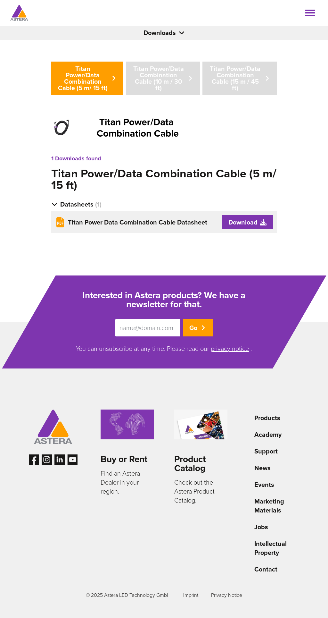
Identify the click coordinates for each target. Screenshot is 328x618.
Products (267, 418)
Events (264, 484)
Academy (268, 434)
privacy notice (230, 348)
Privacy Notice (226, 595)
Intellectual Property (270, 548)
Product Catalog (190, 464)
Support (266, 451)
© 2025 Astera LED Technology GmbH (128, 595)
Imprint (190, 595)
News (262, 468)
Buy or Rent (124, 459)
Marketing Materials (269, 505)
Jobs (261, 527)
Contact (265, 569)
